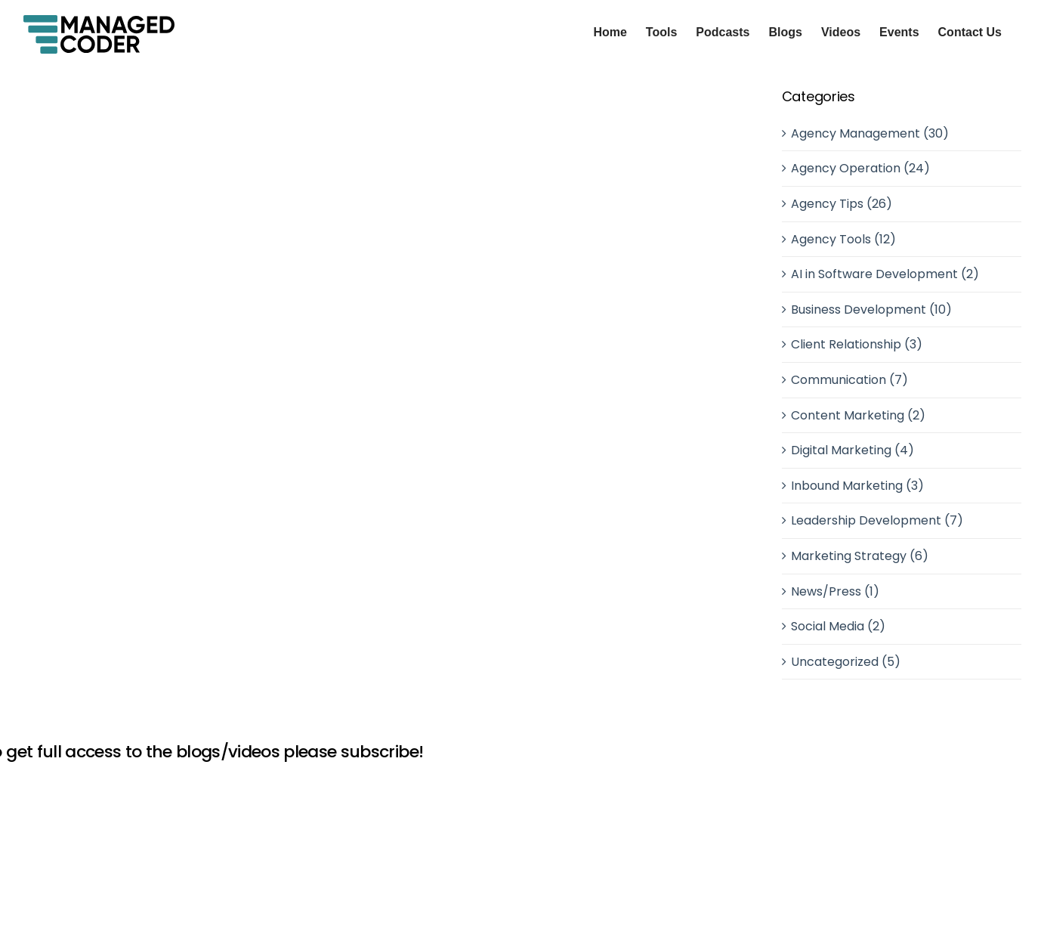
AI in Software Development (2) (885, 274)
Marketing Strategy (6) (859, 556)
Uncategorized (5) (845, 661)
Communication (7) (849, 379)
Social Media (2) (838, 626)
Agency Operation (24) (860, 168)
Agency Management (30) (870, 133)
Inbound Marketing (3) (857, 485)
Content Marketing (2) (858, 415)
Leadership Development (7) (877, 520)
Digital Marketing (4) (852, 450)
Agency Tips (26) (841, 203)
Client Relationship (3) (856, 344)
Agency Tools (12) (843, 239)
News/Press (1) (835, 591)
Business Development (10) (871, 309)
